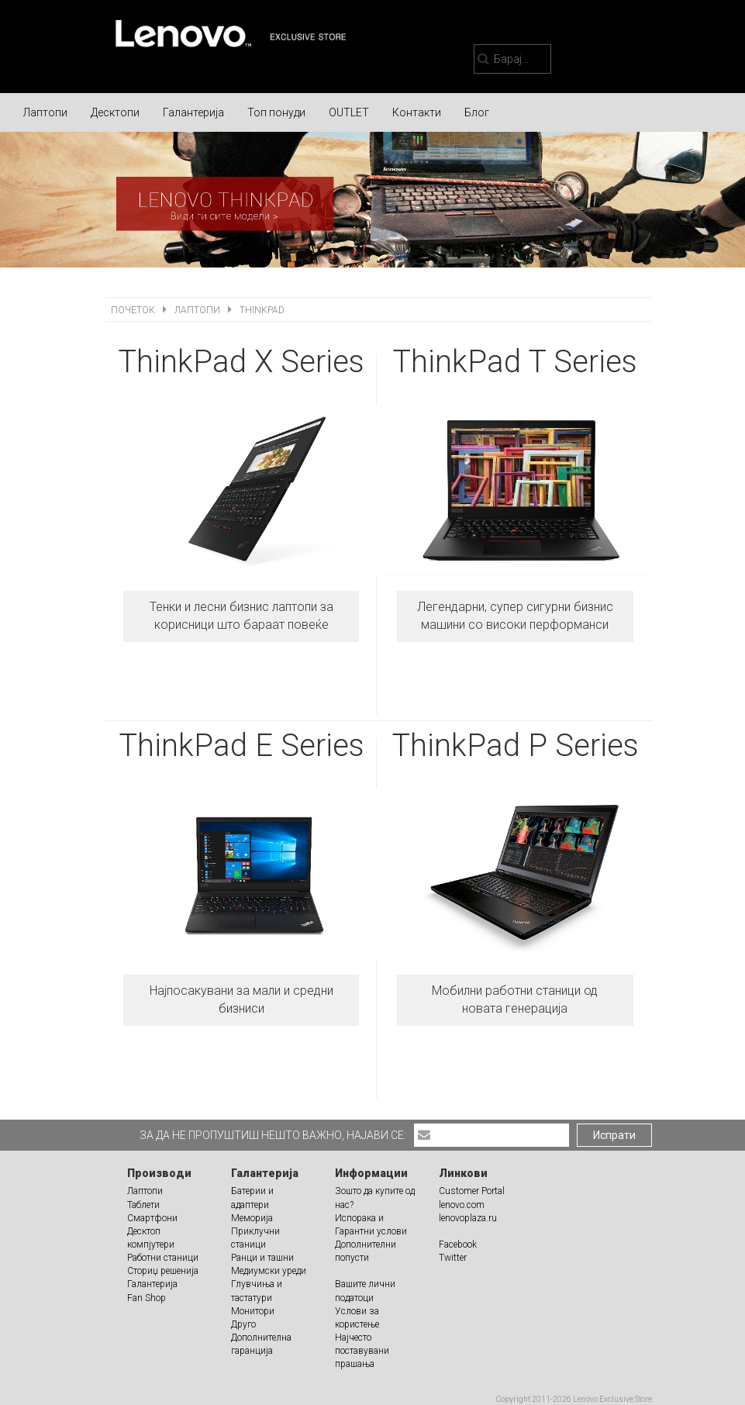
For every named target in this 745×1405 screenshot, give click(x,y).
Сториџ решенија (162, 1270)
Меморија (252, 1218)
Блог (476, 112)
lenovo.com (462, 1205)
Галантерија (193, 112)
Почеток (134, 310)
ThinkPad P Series (515, 745)
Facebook (458, 1244)
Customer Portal (472, 1191)
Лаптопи (45, 112)
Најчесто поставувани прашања (362, 1350)
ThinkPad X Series (241, 361)
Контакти (416, 112)
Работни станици (162, 1257)
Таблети (143, 1205)
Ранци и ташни (262, 1257)
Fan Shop (146, 1298)
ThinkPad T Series (514, 361)
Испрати (614, 1135)
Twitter (453, 1257)
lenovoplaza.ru (468, 1218)
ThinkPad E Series (241, 745)
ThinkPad (262, 310)
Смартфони (152, 1218)
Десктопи (115, 112)
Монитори (252, 1311)
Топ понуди (276, 112)
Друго (243, 1324)
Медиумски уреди (268, 1270)
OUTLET (349, 112)
